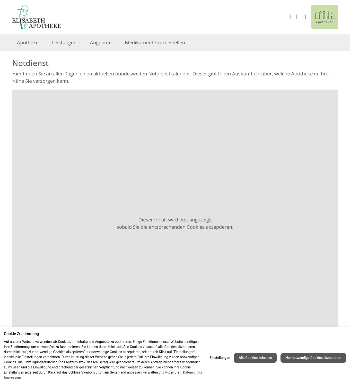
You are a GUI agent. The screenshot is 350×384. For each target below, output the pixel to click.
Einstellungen (220, 358)
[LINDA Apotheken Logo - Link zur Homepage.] (324, 17)
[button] (305, 17)
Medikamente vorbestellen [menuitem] (155, 42)
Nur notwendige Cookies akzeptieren (313, 358)
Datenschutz (192, 372)
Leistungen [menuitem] (66, 42)
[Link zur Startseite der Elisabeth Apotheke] (39, 17)
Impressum (12, 377)
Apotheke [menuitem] (29, 42)
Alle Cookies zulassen (255, 358)
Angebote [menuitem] (102, 42)
